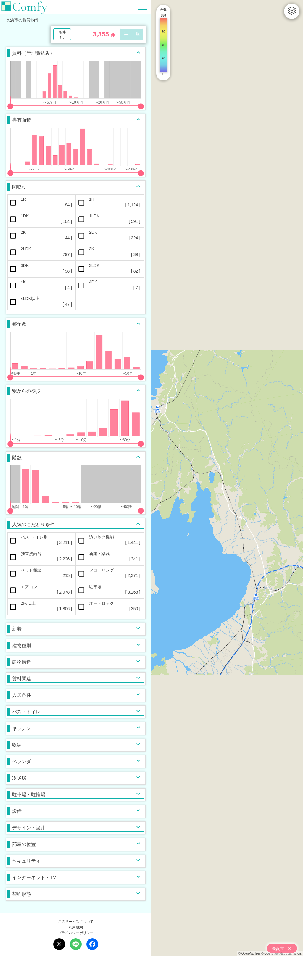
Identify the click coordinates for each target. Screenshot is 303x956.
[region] (227, 478)
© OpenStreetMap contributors (281, 953)
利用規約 (76, 927)
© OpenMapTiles (249, 953)
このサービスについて (76, 922)
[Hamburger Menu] (142, 6)
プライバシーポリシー (76, 933)
